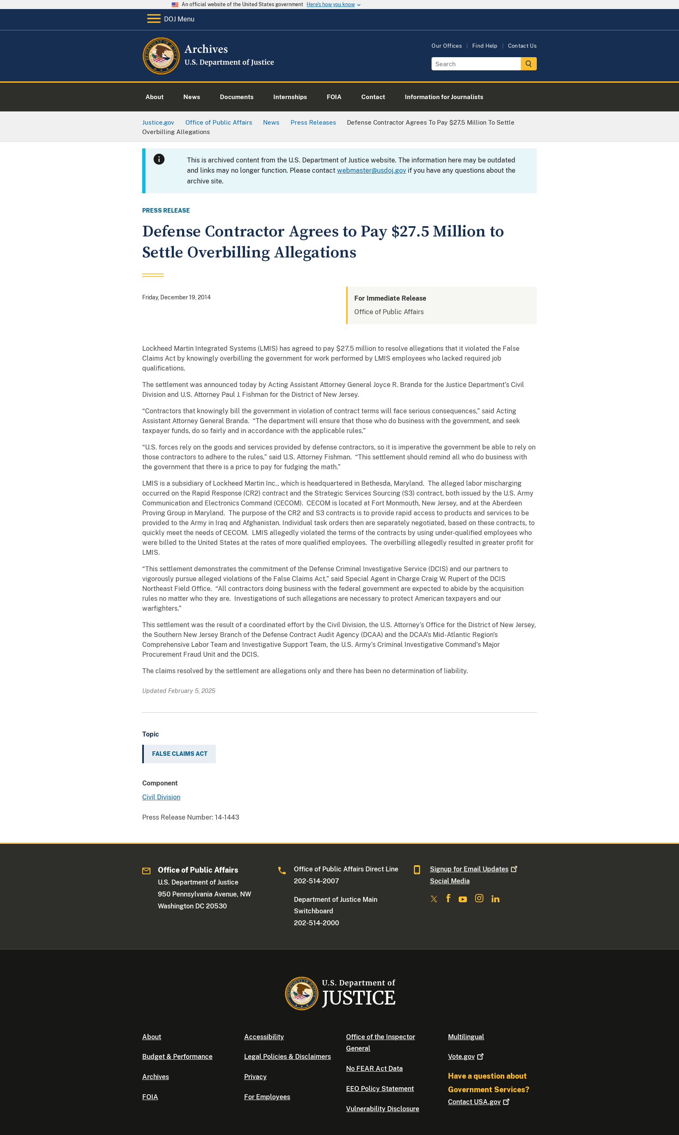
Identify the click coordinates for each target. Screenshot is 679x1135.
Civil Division (161, 797)
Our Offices (447, 46)
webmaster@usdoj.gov (371, 170)
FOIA (150, 1097)
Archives (155, 1077)
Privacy (255, 1077)
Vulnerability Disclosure (382, 1109)
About (151, 1037)
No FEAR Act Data (374, 1068)
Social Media (450, 881)
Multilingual (466, 1037)
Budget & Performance (177, 1057)
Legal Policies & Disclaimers (287, 1057)
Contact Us (522, 46)
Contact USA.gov (479, 1102)
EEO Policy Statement (380, 1089)
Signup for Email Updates (474, 869)
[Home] (209, 71)
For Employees (267, 1097)
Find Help (485, 46)
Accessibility (264, 1037)
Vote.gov (466, 1057)
